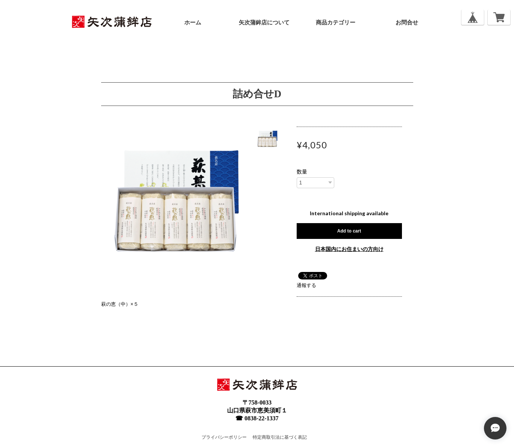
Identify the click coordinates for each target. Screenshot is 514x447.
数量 (302, 171)
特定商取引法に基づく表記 (280, 437)
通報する (306, 285)
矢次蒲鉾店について (264, 23)
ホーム (192, 23)
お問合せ (407, 23)
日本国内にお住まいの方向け (349, 249)
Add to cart (349, 231)
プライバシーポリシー (224, 437)
